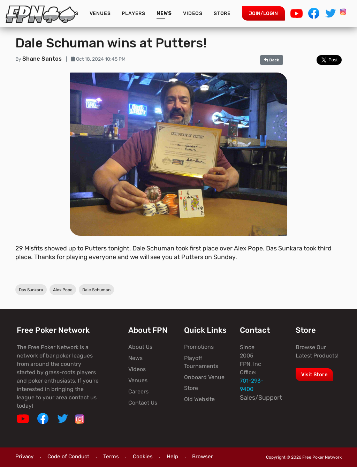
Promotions (199, 347)
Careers (138, 391)
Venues (100, 13)
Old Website (199, 399)
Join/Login (263, 13)
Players (133, 13)
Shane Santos (42, 58)
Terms (111, 456)
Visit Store (314, 375)
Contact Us (142, 402)
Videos (193, 13)
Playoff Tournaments (201, 362)
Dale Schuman (96, 289)
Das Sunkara (31, 289)
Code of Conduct (68, 456)
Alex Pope (63, 289)
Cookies (143, 456)
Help (172, 456)
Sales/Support (261, 397)
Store (222, 13)
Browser (202, 456)
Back (271, 60)
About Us (140, 347)
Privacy (24, 456)
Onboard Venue (204, 377)
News (164, 13)
